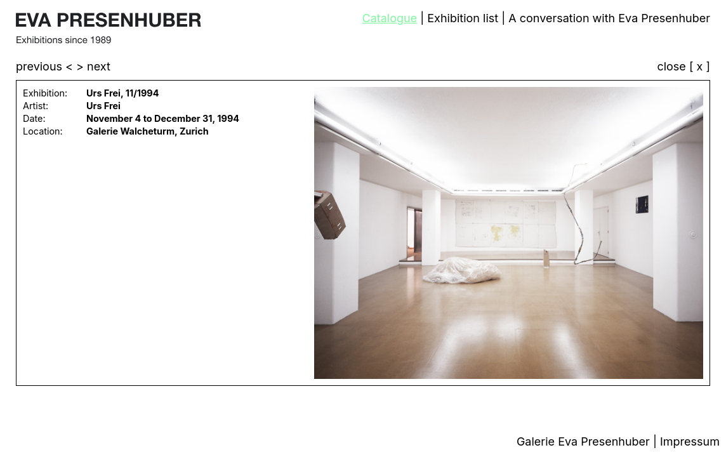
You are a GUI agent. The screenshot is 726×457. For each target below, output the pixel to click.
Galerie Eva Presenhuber (585, 441)
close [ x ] (683, 67)
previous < (46, 66)
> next (93, 66)
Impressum (690, 441)
